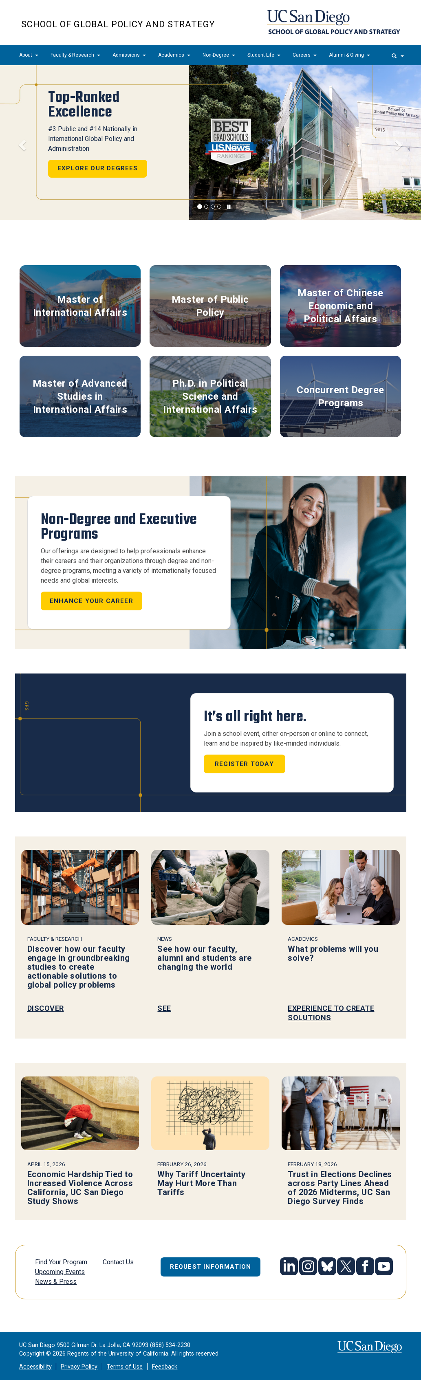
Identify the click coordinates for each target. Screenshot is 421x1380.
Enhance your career (91, 601)
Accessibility (35, 1366)
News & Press (56, 1281)
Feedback (164, 1366)
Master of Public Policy (210, 306)
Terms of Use (125, 1366)
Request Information (210, 1266)
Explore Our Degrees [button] (97, 168)
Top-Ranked (83, 104)
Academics (174, 55)
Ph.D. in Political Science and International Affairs (210, 397)
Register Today (244, 764)
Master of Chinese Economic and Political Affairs (341, 306)
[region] (210, 142)
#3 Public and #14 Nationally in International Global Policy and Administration (92, 138)
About (28, 55)
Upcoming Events (60, 1272)
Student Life (263, 55)
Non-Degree (219, 55)
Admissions (129, 55)
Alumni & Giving (349, 55)
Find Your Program (61, 1262)
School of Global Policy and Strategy (118, 24)
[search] (397, 55)
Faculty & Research (75, 55)
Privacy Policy (79, 1366)
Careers (305, 55)
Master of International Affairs (80, 306)
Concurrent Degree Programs (340, 396)
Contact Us (118, 1262)
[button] (21, 142)
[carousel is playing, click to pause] (229, 207)
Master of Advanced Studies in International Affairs (80, 397)
